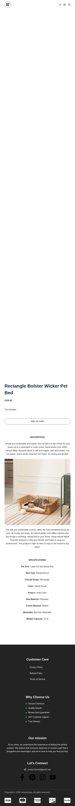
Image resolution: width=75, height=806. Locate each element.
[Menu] (69, 4)
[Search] (60, 5)
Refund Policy (36, 673)
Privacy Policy (36, 667)
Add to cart (37, 421)
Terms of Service (37, 679)
